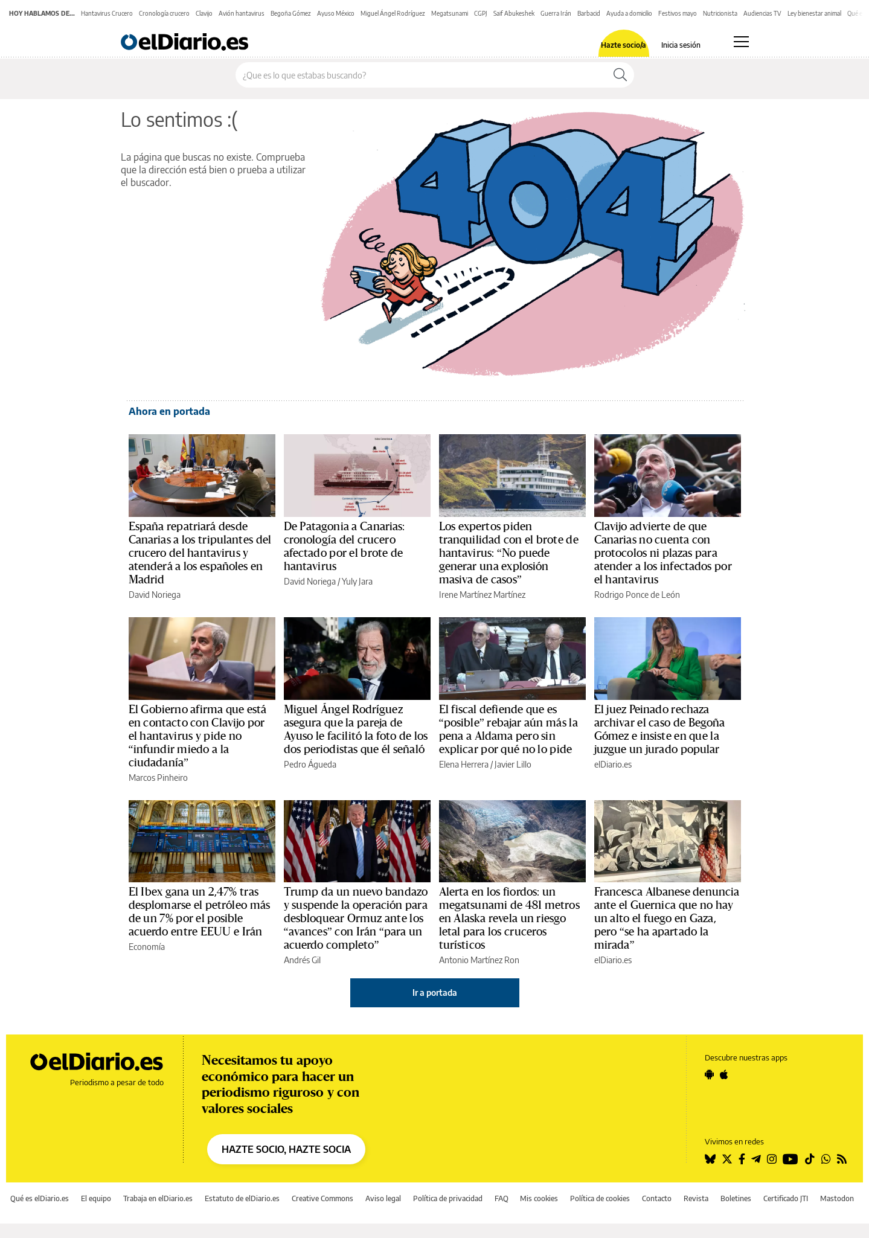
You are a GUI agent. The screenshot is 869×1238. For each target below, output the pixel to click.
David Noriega (155, 594)
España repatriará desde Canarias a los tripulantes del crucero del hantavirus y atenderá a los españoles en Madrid (200, 553)
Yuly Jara (357, 581)
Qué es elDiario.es (39, 1198)
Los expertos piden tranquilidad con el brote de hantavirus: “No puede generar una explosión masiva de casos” (509, 553)
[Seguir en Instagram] (772, 1158)
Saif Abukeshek (513, 13)
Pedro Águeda (310, 764)
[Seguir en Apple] (724, 1074)
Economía (147, 946)
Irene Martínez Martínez (482, 594)
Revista (696, 1198)
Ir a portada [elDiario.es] (434, 992)
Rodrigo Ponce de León (637, 594)
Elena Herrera (464, 764)
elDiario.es (613, 764)
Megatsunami (449, 13)
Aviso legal (383, 1198)
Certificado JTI (785, 1198)
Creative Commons (322, 1198)
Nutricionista (720, 13)
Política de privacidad (448, 1198)
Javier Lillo (513, 764)
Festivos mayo (677, 13)
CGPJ (480, 13)
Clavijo (204, 13)
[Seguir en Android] (709, 1074)
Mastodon (837, 1198)
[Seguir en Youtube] (790, 1158)
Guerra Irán (555, 13)
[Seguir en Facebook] (742, 1158)
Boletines (735, 1198)
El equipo (96, 1198)
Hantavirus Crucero (107, 13)
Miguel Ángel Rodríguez (393, 13)
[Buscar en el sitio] (421, 75)
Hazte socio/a (623, 45)
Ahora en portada (169, 411)
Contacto (657, 1198)
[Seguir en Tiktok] (809, 1158)
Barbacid (588, 13)
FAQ (501, 1198)
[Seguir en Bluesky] (710, 1158)
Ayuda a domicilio (629, 13)
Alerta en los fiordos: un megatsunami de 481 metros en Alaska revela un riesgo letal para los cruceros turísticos (509, 918)
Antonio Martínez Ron (479, 960)
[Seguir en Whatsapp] (826, 1158)
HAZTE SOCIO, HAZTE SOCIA (286, 1149)
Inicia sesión (681, 45)
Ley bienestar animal (814, 13)
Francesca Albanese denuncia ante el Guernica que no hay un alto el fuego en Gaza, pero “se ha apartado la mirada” (667, 918)
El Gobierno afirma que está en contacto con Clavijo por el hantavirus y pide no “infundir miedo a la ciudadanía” (198, 736)
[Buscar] (620, 75)
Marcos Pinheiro (158, 777)
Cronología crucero (164, 13)
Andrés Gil (302, 960)
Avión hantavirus (242, 13)
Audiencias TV (762, 13)
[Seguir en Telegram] (756, 1158)
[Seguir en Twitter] (727, 1158)
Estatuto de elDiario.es (242, 1198)
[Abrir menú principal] (741, 41)
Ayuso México (335, 13)
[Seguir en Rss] (842, 1158)
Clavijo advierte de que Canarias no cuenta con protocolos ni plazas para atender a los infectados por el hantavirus (663, 553)
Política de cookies (600, 1198)
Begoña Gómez (291, 13)
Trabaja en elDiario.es (158, 1198)
